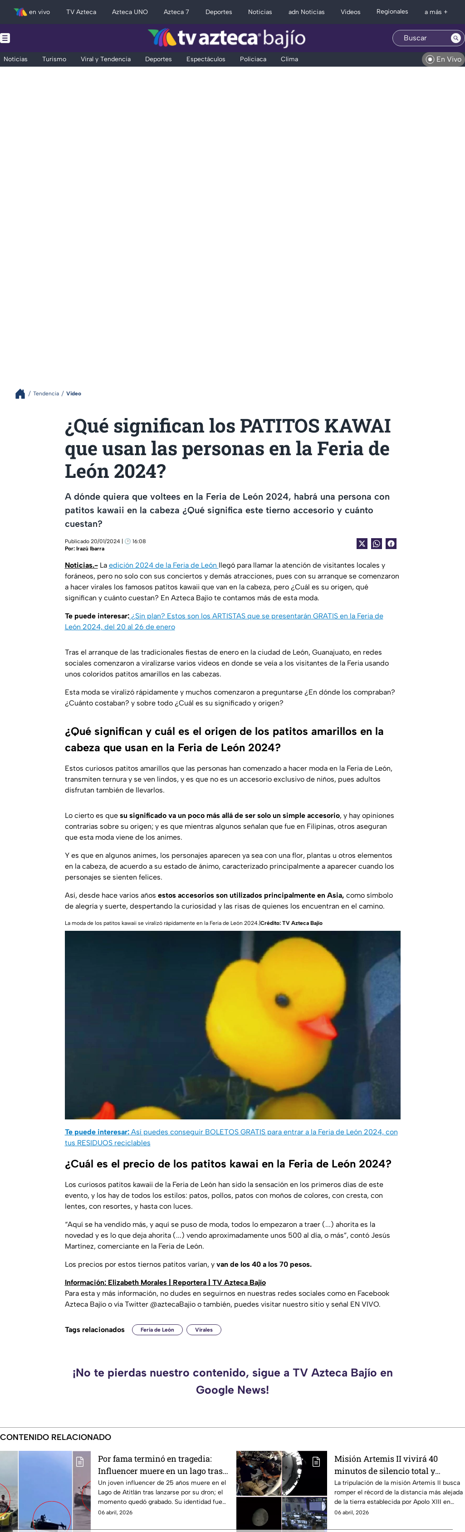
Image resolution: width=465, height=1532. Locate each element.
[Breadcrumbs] (24, 393)
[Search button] (456, 38)
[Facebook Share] (391, 543)
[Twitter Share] (362, 543)
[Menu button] (36, 38)
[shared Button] (376, 543)
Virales (204, 1330)
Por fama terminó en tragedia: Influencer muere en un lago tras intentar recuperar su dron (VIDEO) (160, 1464)
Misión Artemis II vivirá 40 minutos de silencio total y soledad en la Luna (386, 1464)
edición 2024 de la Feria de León (164, 565)
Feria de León (157, 1330)
